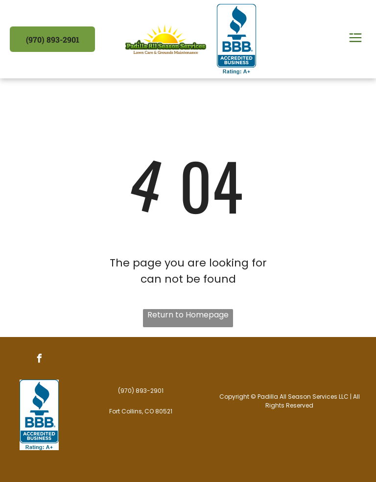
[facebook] (39, 360)
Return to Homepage (188, 314)
